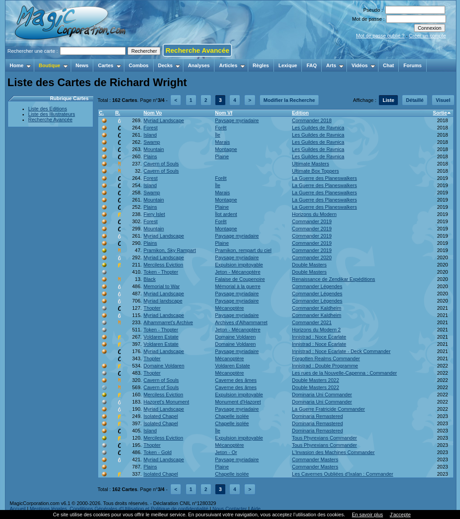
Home (21, 65)
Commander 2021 (312, 322)
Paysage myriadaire (237, 120)
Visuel (443, 100)
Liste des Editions (47, 108)
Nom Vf (223, 112)
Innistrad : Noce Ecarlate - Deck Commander (341, 351)
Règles (261, 65)
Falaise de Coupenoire (240, 279)
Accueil (18, 508)
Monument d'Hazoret (238, 401)
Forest (151, 127)
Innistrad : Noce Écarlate (319, 337)
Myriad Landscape (164, 120)
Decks (169, 65)
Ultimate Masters (310, 163)
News (82, 65)
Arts (335, 65)
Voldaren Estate (161, 337)
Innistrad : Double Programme (325, 365)
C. (101, 112)
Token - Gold (158, 452)
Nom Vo (153, 112)
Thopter (152, 308)
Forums (412, 65)
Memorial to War (162, 286)
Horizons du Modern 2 (316, 329)
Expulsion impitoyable (239, 264)
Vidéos (363, 65)
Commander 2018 (312, 120)
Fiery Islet (154, 214)
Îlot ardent (226, 214)
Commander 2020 (312, 257)
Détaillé (415, 100)
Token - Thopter (161, 272)
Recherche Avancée (197, 50)
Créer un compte (427, 35)
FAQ (311, 65)
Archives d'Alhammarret (241, 322)
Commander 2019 (312, 221)
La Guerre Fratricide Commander (328, 409)
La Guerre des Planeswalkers (324, 178)
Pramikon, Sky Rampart (170, 250)
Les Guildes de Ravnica (318, 127)
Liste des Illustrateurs (51, 114)
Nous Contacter (229, 508)
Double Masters (309, 264)
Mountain (154, 149)
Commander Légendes (317, 286)
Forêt (221, 127)
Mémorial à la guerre (237, 286)
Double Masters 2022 (315, 380)
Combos (139, 65)
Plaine (222, 156)
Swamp (152, 142)
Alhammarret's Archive (168, 322)
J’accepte (400, 514)
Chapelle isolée (232, 416)
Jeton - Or (226, 452)
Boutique (53, 65)
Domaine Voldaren (235, 337)
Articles (232, 65)
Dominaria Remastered (317, 416)
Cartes (109, 65)
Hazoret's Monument (166, 401)
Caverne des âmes (235, 380)
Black (150, 279)
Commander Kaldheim (316, 308)
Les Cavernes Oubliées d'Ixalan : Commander (342, 474)
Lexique (287, 65)
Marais (222, 142)
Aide (255, 508)
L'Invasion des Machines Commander (333, 452)
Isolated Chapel (161, 416)
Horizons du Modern (314, 214)
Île (217, 135)
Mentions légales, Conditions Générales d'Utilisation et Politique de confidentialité (119, 508)
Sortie (440, 112)
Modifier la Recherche (289, 100)
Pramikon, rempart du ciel (243, 250)
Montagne (226, 149)
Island (150, 135)
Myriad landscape (163, 300)
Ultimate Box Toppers (315, 171)
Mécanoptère (229, 308)
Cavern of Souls (161, 163)
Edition (300, 112)
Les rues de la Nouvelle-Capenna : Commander (344, 373)
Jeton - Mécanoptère (237, 272)
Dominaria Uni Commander (322, 394)
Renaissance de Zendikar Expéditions (333, 279)
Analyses (199, 65)
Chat (388, 65)
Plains (150, 156)
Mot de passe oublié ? (380, 35)
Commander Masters (315, 459)
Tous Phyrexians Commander (324, 438)
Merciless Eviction (163, 264)
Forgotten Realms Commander (326, 358)
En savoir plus (367, 514)
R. (117, 112)
